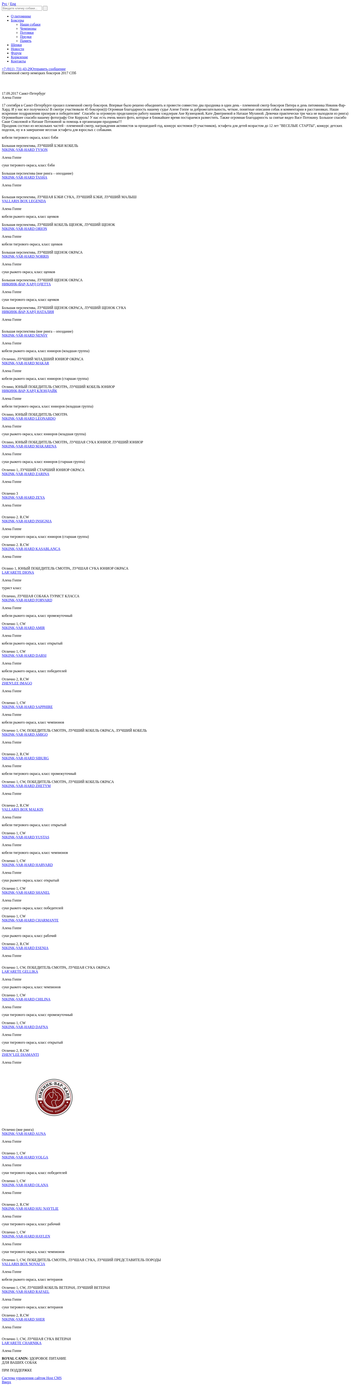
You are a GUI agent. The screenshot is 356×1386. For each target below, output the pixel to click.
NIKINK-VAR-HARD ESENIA (25, 948)
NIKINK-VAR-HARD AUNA (24, 1134)
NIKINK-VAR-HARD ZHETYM (26, 786)
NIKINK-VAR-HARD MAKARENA (29, 446)
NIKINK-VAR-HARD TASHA (24, 177)
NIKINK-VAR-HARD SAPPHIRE (27, 707)
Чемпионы (28, 28)
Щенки (16, 45)
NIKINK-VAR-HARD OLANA (25, 1185)
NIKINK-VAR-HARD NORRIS (25, 256)
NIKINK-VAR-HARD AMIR (23, 628)
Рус (4, 4)
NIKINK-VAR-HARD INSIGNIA (27, 521)
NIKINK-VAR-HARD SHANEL (26, 892)
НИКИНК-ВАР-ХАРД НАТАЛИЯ (28, 312)
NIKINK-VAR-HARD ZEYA (23, 497)
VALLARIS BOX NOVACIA (23, 1264)
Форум (16, 53)
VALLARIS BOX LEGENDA (24, 201)
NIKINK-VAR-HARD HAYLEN (26, 1236)
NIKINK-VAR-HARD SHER (23, 1319)
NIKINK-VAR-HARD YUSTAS (25, 837)
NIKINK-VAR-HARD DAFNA (25, 1027)
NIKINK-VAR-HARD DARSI (24, 655)
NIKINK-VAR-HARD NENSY (25, 335)
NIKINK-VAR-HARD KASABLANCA (31, 549)
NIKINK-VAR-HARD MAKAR (25, 363)
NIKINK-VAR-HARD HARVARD (27, 865)
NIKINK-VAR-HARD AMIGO (25, 734)
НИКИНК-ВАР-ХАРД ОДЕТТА (26, 284)
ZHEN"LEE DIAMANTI (20, 1055)
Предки (26, 37)
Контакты (18, 61)
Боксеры (17, 20)
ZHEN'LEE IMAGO (17, 683)
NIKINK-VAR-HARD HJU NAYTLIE (30, 1209)
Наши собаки (30, 24)
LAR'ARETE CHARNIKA (22, 1343)
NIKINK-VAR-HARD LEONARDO (29, 418)
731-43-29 (16, 69)
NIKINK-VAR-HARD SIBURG (25, 758)
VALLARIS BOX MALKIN (22, 809)
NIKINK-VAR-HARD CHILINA (26, 999)
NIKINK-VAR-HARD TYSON (25, 150)
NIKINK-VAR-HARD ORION (24, 229)
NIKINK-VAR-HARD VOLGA (25, 1157)
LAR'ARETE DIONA (18, 572)
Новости (17, 49)
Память (25, 41)
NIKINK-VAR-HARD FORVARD (27, 600)
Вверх (6, 1382)
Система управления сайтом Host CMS (32, 1378)
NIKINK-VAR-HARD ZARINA (25, 474)
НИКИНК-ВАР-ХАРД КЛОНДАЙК (29, 391)
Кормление (19, 57)
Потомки (27, 33)
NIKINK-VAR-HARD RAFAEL (25, 1292)
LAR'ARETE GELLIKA (20, 971)
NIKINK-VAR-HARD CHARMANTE (30, 920)
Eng (13, 4)
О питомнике (21, 16)
